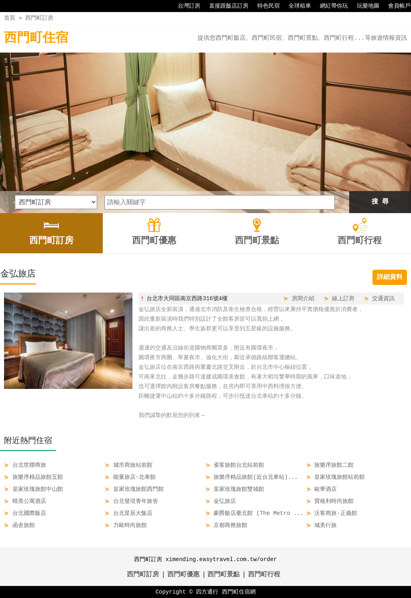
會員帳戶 (395, 6)
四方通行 (207, 592)
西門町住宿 (36, 38)
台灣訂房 (185, 6)
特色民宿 (264, 6)
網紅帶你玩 (330, 6)
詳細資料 (390, 277)
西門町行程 (264, 574)
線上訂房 (343, 298)
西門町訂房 (39, 18)
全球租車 (296, 6)
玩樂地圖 (364, 6)
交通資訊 (383, 298)
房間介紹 (303, 298)
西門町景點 (224, 574)
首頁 (9, 18)
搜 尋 (380, 201)
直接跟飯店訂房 (224, 6)
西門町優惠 (183, 574)
